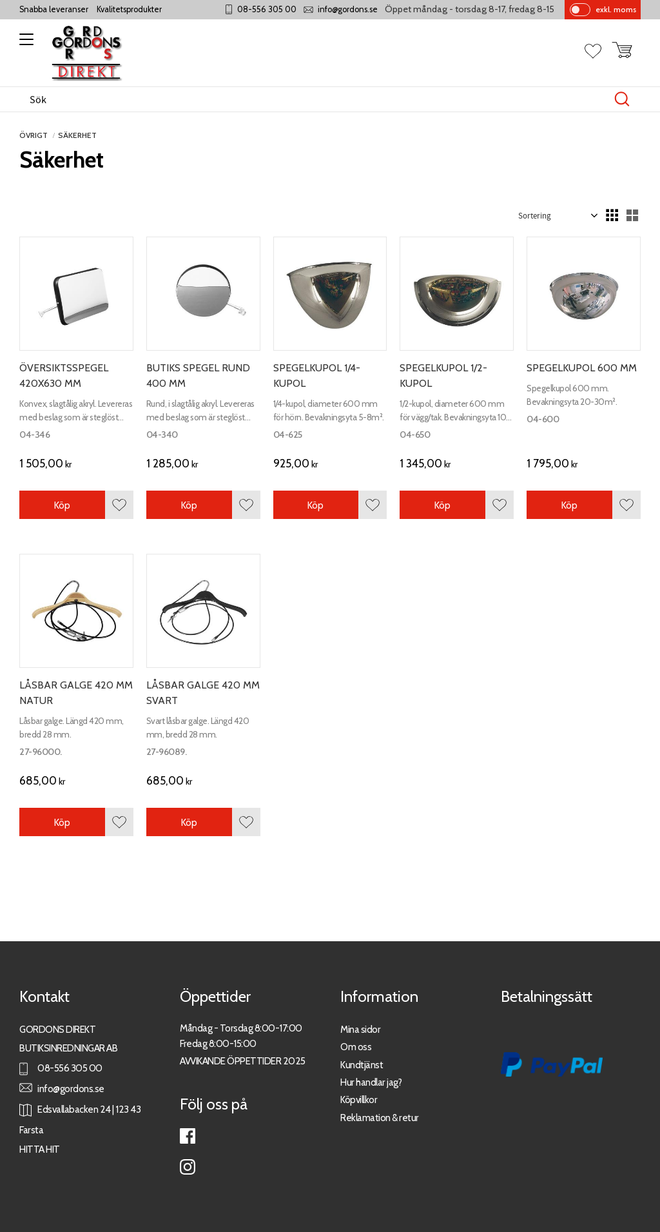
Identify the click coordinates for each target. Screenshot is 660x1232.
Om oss (355, 1047)
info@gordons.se (348, 9)
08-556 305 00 (266, 9)
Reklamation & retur (379, 1117)
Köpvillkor (358, 1099)
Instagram (187, 1167)
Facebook (187, 1136)
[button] (24, 43)
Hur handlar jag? (371, 1082)
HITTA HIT (39, 1149)
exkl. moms (616, 9)
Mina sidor (360, 1029)
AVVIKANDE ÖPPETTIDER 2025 (243, 1061)
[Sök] (622, 99)
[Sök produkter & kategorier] (316, 99)
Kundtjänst (361, 1065)
